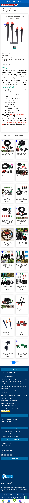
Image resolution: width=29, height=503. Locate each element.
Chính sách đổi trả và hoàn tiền (9, 452)
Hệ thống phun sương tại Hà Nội (16, 487)
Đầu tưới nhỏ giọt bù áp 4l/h (7, 353)
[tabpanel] (14, 47)
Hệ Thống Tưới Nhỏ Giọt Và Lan (10, 10)
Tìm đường (3, 501)
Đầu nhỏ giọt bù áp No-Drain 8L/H (22, 353)
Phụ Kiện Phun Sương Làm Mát (9, 424)
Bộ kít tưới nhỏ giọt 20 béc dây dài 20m (21, 243)
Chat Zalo (8, 501)
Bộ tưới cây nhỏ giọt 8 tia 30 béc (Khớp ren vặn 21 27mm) (7, 221)
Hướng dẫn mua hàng (6, 450)
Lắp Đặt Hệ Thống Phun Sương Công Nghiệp (12, 436)
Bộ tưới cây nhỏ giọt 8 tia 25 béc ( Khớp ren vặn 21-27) (21, 288)
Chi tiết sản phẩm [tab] (7, 64)
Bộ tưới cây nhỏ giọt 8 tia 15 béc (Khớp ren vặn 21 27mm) (21, 155)
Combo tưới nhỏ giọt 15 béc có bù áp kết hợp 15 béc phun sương (21, 266)
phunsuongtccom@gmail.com (14, 1)
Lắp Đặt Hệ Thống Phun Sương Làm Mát (11, 431)
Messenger (20, 501)
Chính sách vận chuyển (7, 448)
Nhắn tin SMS (26, 501)
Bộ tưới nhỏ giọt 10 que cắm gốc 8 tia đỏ (21, 198)
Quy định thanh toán (6, 445)
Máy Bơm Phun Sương (6, 421)
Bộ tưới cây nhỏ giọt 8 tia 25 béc (7, 309)
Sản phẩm (11, 8)
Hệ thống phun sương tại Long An (9, 485)
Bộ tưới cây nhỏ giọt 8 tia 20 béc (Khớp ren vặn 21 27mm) (7, 155)
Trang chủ (5, 8)
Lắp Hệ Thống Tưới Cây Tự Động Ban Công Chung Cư (14, 433)
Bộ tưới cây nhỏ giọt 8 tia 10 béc (7, 198)
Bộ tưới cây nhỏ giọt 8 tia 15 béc (7, 176)
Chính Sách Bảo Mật (6, 443)
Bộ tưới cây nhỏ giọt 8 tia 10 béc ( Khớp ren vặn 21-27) (21, 177)
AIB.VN (19, 495)
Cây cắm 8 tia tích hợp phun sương (7, 331)
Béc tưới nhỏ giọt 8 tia (22, 331)
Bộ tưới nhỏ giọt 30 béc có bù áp (7, 287)
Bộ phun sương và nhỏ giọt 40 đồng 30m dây (7, 266)
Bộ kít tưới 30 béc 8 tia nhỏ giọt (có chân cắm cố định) (7, 243)
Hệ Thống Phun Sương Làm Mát (9, 419)
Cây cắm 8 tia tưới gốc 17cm (21, 309)
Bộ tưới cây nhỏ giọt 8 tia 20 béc (21, 220)
